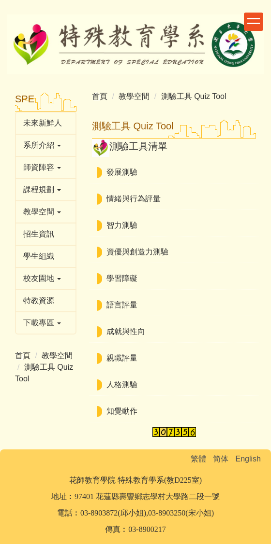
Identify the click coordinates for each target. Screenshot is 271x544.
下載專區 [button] (42, 323)
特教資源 (38, 300)
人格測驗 (121, 384)
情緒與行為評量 (133, 199)
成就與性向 (125, 331)
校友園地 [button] (42, 278)
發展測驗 (121, 172)
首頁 (22, 355)
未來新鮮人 (42, 123)
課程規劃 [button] (42, 189)
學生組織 (38, 256)
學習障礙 (121, 278)
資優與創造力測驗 (137, 252)
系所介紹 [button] (42, 145)
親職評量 (121, 358)
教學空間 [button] (42, 212)
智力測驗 (121, 225)
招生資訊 (38, 234)
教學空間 (57, 355)
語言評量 (121, 305)
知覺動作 (121, 411)
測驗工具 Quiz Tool (193, 96)
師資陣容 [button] (42, 167)
